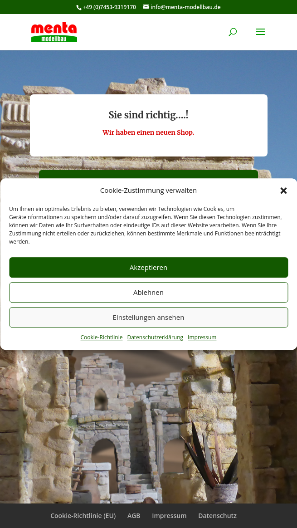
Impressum (202, 337)
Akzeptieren (148, 267)
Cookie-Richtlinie (102, 337)
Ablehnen (148, 292)
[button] (283, 190)
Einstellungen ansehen (149, 317)
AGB (134, 515)
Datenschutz (217, 515)
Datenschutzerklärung (155, 337)
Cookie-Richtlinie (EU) (83, 515)
